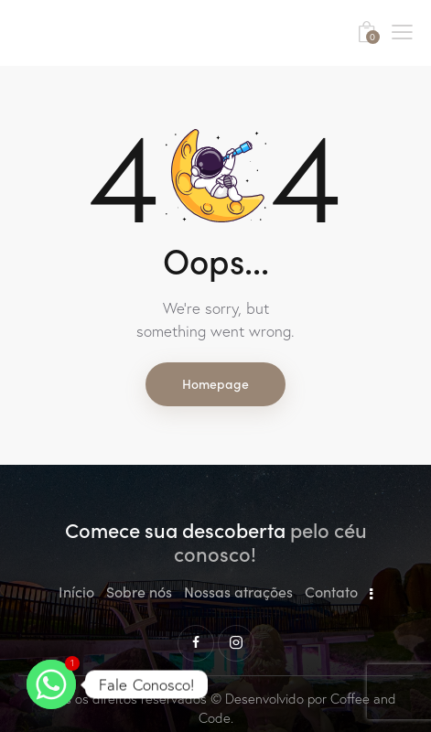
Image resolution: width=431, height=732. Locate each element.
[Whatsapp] (51, 684)
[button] (402, 30)
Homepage (215, 383)
